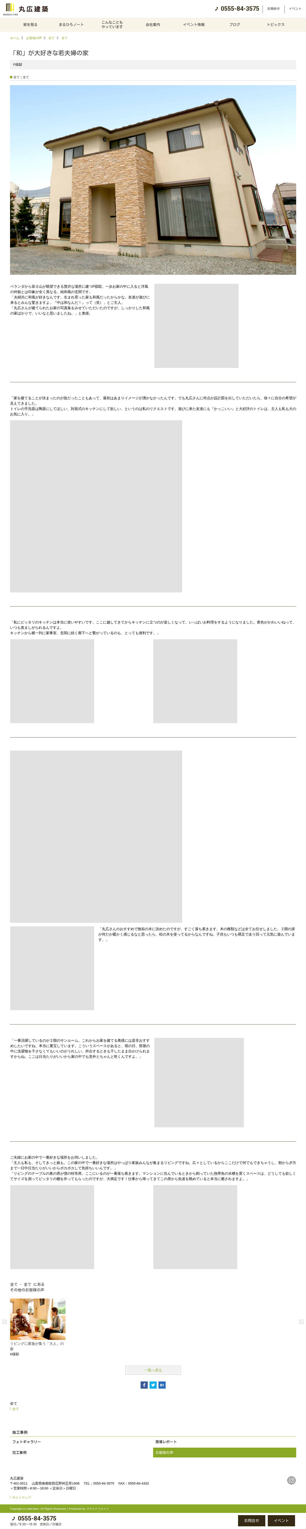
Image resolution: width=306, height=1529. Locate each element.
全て (15, 1409)
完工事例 (19, 1452)
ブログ (234, 24)
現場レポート (166, 1442)
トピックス (276, 24)
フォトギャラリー (26, 1442)
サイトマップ (21, 1497)
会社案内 (153, 24)
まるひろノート (71, 24)
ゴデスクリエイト (97, 1508)
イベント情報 (194, 24)
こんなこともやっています (112, 25)
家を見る (30, 24)
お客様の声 (164, 1452)
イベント (295, 8)
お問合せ (273, 8)
